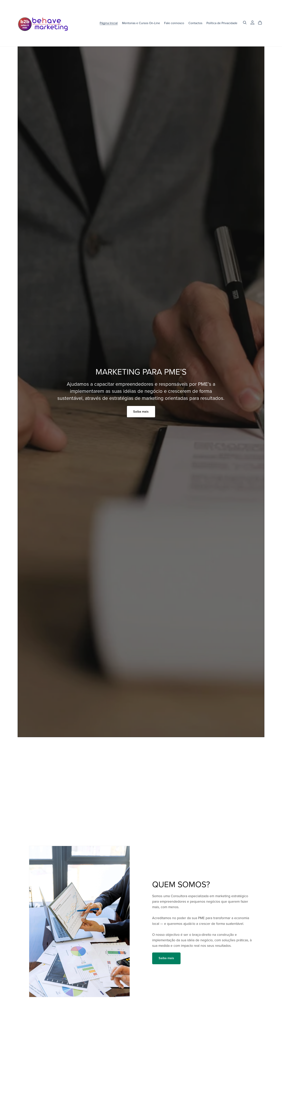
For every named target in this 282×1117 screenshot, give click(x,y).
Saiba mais (141, 412)
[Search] (245, 23)
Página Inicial (109, 23)
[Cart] (261, 23)
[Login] (252, 22)
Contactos (195, 23)
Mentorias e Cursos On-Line (141, 23)
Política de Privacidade (221, 23)
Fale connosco (174, 23)
